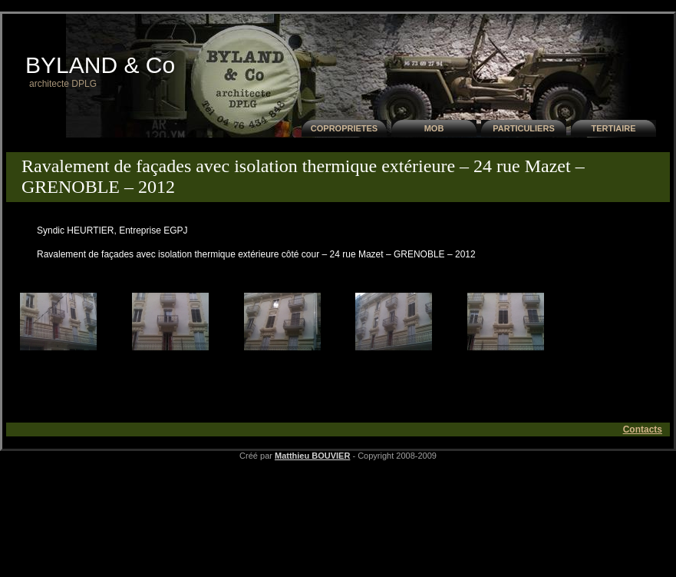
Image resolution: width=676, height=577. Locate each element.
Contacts (642, 429)
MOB (434, 128)
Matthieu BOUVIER (312, 455)
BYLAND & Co (100, 65)
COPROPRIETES (344, 128)
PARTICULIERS (523, 128)
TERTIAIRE (613, 128)
